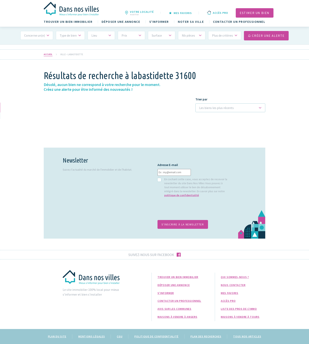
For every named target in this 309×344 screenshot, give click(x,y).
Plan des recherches (205, 336)
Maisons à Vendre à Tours (240, 317)
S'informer (159, 22)
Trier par (201, 99)
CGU (119, 336)
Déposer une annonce (121, 22)
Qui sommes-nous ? (235, 277)
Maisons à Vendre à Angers (177, 317)
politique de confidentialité (181, 195)
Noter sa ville (191, 22)
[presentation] (187, 210)
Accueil (48, 54)
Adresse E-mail (167, 165)
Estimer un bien (254, 13)
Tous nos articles (247, 336)
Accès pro (228, 301)
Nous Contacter (233, 285)
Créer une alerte (266, 36)
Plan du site (57, 336)
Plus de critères (222, 35)
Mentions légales (91, 336)
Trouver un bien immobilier (68, 22)
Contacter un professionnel (239, 22)
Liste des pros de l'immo (239, 309)
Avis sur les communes (174, 309)
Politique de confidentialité (156, 336)
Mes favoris (229, 293)
